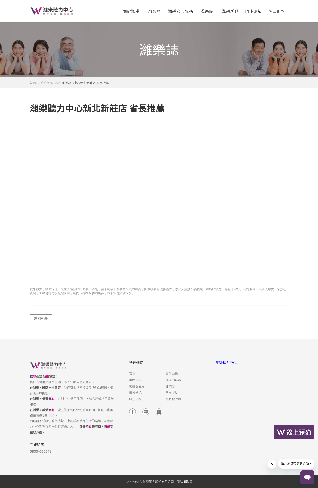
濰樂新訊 (230, 11)
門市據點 (172, 395)
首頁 (33, 82)
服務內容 (135, 383)
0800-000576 (41, 454)
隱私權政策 (173, 402)
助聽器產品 (137, 389)
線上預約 (276, 11)
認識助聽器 (173, 383)
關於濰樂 (43, 82)
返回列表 (41, 322)
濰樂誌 (55, 82)
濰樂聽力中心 (226, 365)
